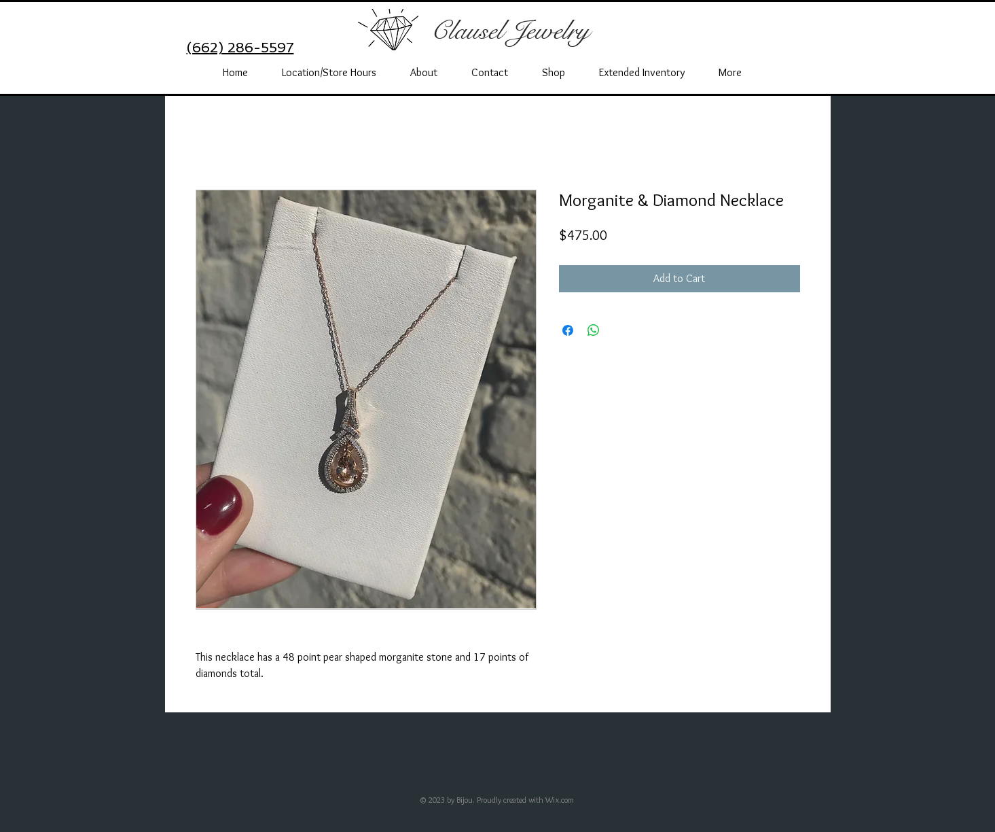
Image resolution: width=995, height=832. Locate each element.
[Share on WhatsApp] (593, 330)
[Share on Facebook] (568, 330)
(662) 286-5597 (240, 47)
